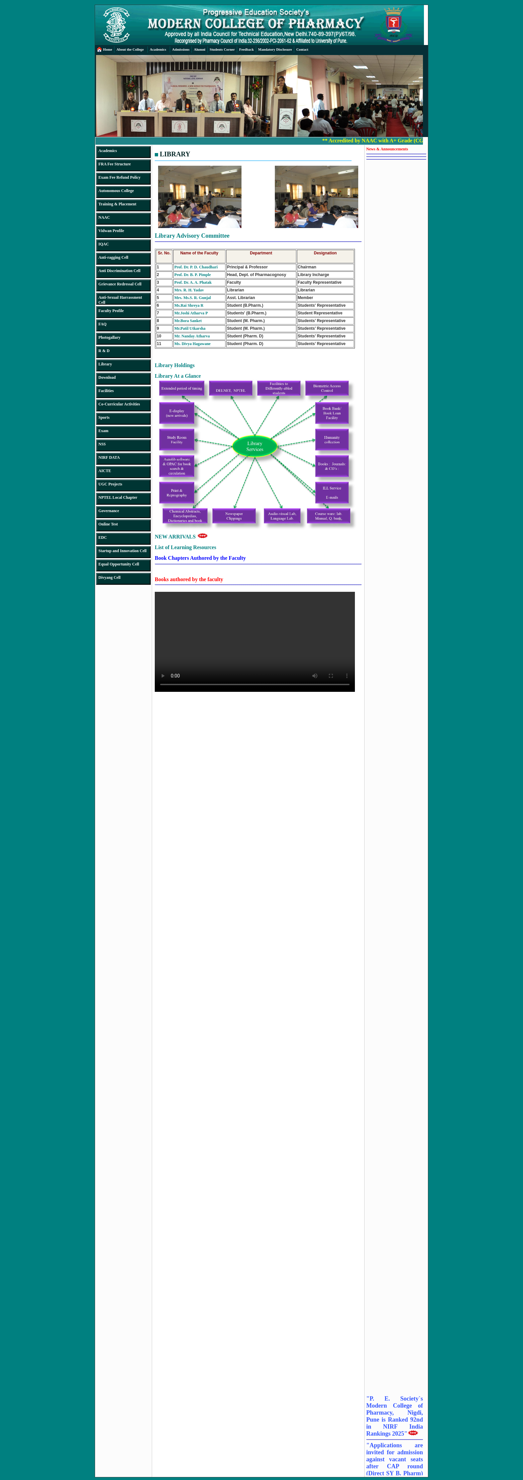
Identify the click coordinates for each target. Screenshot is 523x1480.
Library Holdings (175, 365)
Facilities (106, 390)
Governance (108, 510)
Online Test (108, 524)
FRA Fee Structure (114, 164)
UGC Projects (110, 484)
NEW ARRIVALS (181, 536)
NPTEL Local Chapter (117, 497)
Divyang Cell (109, 577)
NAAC (104, 217)
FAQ (102, 324)
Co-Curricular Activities (119, 404)
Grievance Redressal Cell (119, 284)
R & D (103, 350)
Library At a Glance (178, 376)
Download (107, 377)
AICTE (104, 470)
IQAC (103, 244)
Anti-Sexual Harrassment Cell (120, 300)
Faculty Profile (111, 310)
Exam (103, 430)
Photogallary (109, 337)
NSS (102, 444)
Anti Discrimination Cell (119, 270)
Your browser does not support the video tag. (255, 642)
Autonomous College (116, 190)
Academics (107, 150)
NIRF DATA (109, 457)
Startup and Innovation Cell (122, 550)
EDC (102, 537)
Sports (103, 417)
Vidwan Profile (111, 230)
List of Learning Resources (185, 547)
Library (105, 364)
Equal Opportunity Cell (118, 564)
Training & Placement (117, 204)
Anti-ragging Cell (113, 257)
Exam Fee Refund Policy (119, 177)
